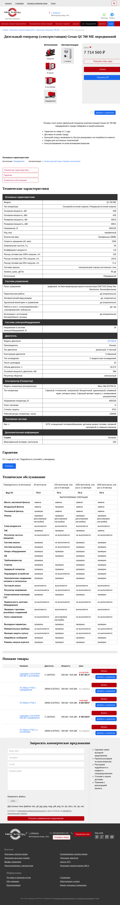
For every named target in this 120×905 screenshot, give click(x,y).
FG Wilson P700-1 (28, 703)
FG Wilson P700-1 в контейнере (29, 731)
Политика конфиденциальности (65, 898)
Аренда (75, 24)
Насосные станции (62, 24)
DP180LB (112, 341)
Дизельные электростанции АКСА (74, 866)
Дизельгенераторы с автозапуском (18, 866)
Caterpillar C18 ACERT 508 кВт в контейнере (30, 675)
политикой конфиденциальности (31, 811)
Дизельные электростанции (16, 854)
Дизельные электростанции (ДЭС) (13, 24)
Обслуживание (13, 881)
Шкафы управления (12, 862)
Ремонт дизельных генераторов (73, 885)
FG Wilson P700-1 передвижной (28, 689)
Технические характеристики (16, 170)
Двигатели (104, 24)
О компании (19, 3)
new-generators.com (61, 833)
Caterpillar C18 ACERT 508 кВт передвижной (30, 717)
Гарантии (8, 175)
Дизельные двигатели (69, 858)
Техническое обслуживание (15, 180)
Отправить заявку (61, 837)
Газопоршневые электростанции (40, 24)
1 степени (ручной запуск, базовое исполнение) (61, 161)
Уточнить (9, 466)
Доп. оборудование (89, 24)
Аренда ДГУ (65, 862)
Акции (112, 24)
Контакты (8, 3)
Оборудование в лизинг (70, 881)
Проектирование (14, 885)
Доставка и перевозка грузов (37, 3)
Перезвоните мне (83, 834)
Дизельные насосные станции (17, 858)
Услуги (53, 3)
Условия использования (85, 898)
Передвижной (18, 161)
